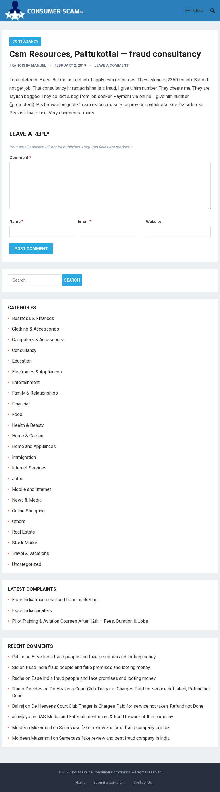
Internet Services (29, 468)
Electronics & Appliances (37, 372)
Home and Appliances (34, 446)
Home (80, 782)
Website (153, 221)
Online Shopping (28, 511)
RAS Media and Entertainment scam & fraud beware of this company (105, 716)
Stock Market (25, 543)
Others (18, 521)
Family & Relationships (35, 393)
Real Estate (23, 532)
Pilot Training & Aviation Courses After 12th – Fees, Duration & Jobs (80, 621)
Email (84, 221)
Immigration (24, 457)
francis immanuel (27, 65)
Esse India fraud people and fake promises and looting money (94, 657)
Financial (21, 404)
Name (16, 221)
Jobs (17, 478)
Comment (20, 157)
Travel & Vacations (30, 553)
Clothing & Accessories (35, 329)
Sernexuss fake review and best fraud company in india (114, 727)
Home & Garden (27, 436)
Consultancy (25, 41)
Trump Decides (27, 689)
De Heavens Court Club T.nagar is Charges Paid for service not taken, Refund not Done (117, 706)
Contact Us (142, 782)
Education (22, 361)
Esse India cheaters (32, 610)
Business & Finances (33, 318)
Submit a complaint (109, 782)
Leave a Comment (111, 65)
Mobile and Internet (31, 489)
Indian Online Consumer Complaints (100, 772)
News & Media (27, 500)
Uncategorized (26, 564)
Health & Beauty (28, 425)
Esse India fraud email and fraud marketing (54, 599)
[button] (194, 11)
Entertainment (26, 382)
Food (17, 414)
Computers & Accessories (38, 339)
